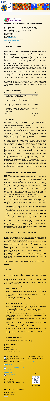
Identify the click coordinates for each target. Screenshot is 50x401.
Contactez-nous (8, 372)
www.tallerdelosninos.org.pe (11, 40)
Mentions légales (9, 374)
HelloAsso (35, 361)
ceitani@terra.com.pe (13, 37)
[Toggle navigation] (2, 13)
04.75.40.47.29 (9, 364)
